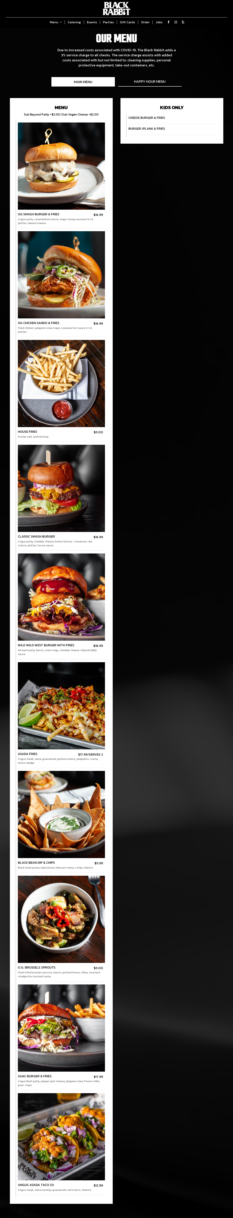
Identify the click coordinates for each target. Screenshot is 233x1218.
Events (92, 22)
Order (145, 22)
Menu (56, 22)
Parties (108, 22)
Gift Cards (127, 22)
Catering (74, 22)
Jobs (159, 22)
